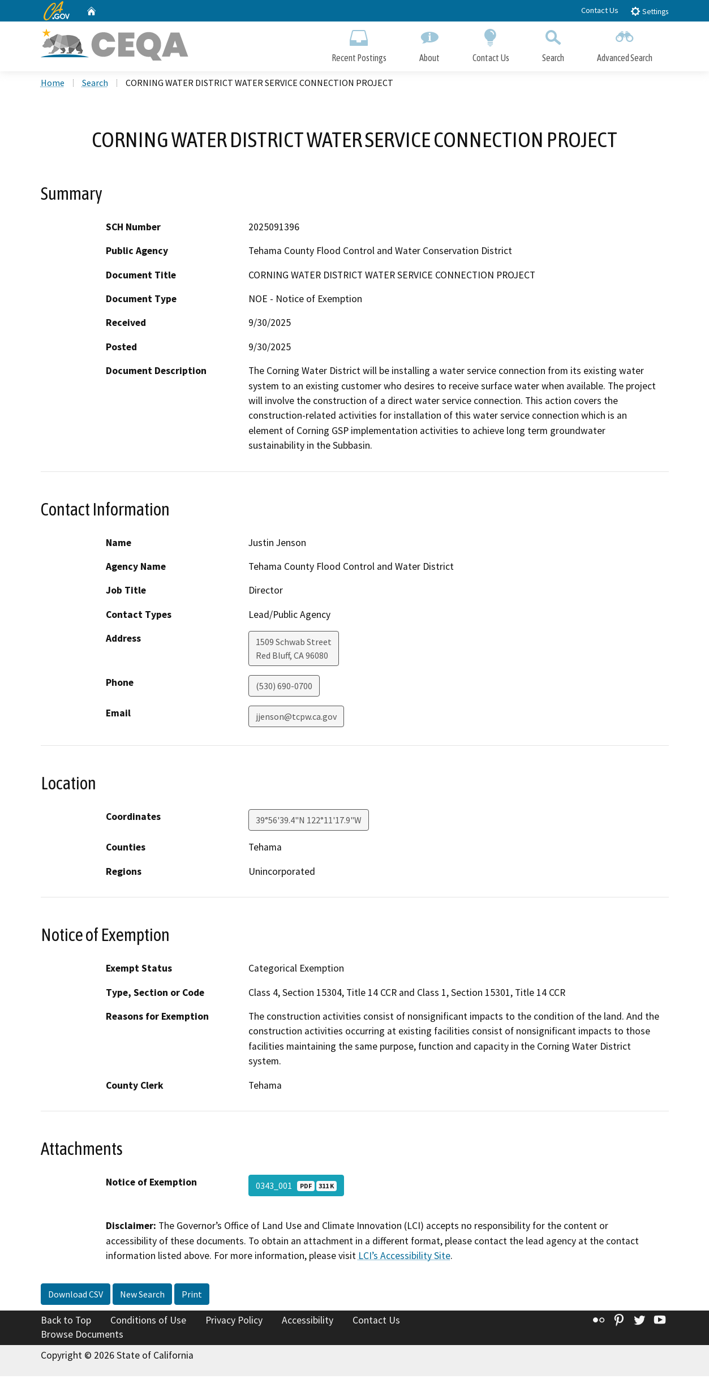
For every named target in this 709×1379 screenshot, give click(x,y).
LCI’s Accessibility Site (404, 1258)
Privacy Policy (234, 1322)
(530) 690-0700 (284, 688)
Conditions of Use (148, 1322)
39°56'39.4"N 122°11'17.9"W (309, 822)
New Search (142, 1296)
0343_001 (296, 1188)
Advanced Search (624, 43)
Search (553, 43)
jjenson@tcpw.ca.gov (296, 719)
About (429, 43)
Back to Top (66, 1322)
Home (53, 85)
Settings (649, 11)
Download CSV (75, 1296)
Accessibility (307, 1322)
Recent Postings (359, 43)
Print (192, 1296)
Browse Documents (82, 1337)
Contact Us (599, 10)
